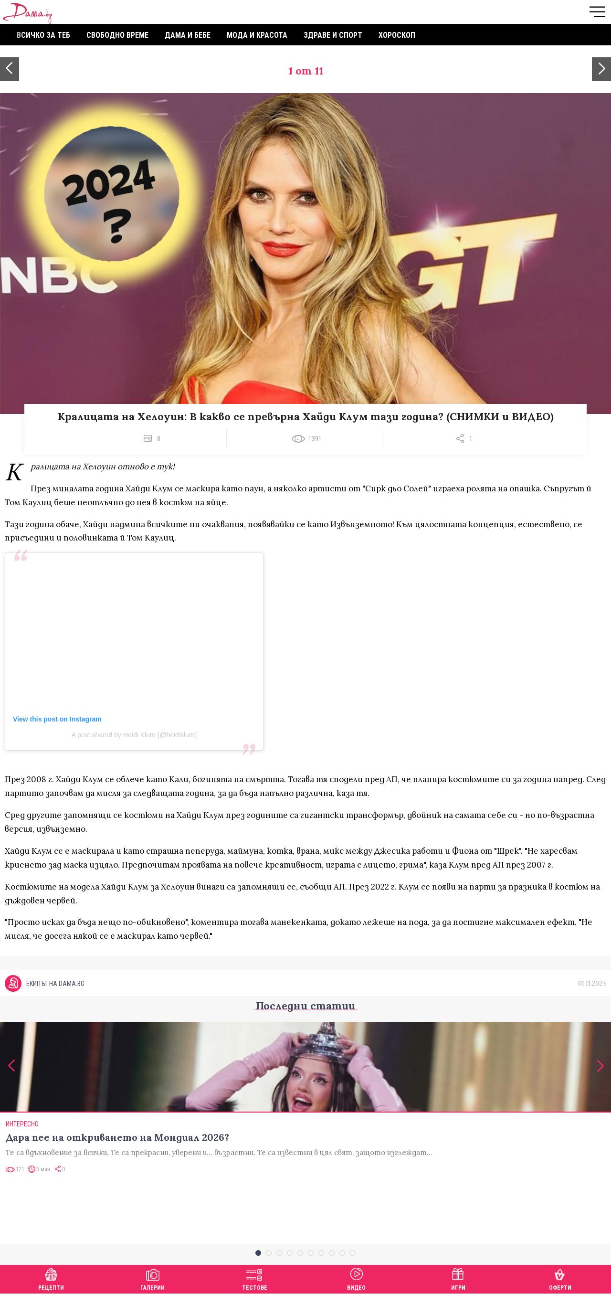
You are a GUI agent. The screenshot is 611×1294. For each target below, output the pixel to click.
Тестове (254, 1278)
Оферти (560, 1278)
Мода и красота (257, 35)
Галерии (152, 1278)
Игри (458, 1278)
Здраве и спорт (333, 35)
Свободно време (117, 35)
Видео (356, 1278)
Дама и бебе (188, 35)
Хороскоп (397, 35)
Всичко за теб (43, 35)
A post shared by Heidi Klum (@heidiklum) (134, 735)
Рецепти (51, 1278)
